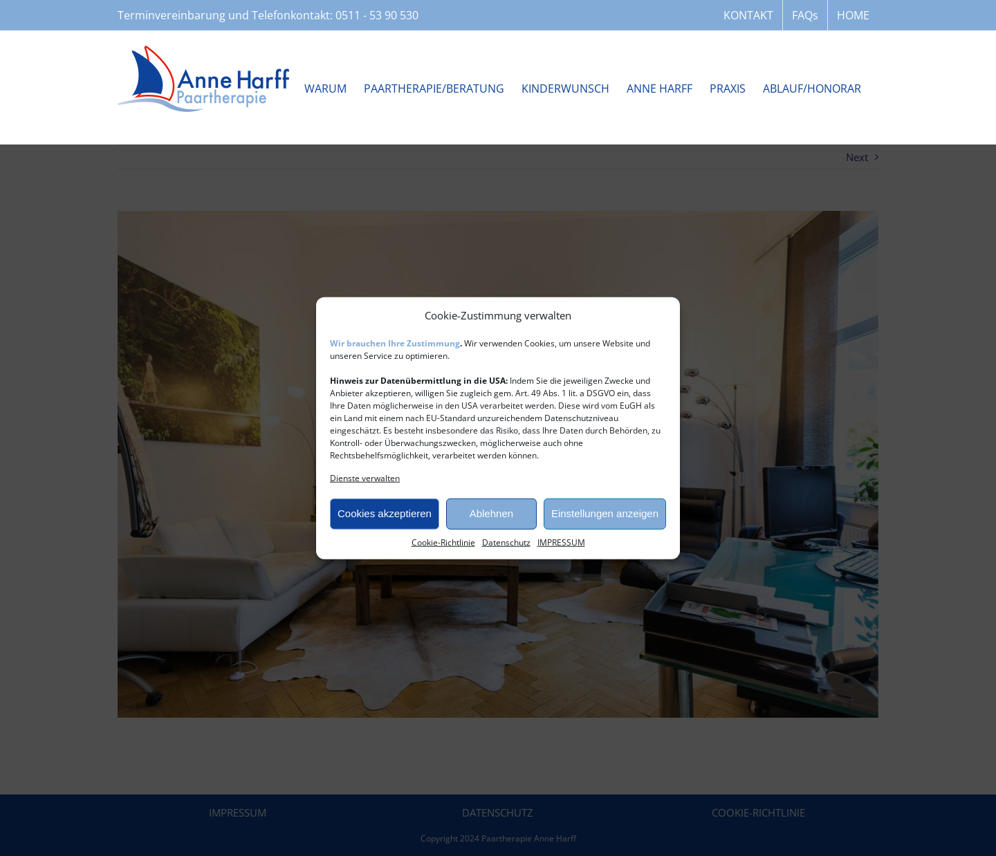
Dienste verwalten (365, 477)
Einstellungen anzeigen (604, 513)
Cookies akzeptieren (385, 513)
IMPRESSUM (561, 542)
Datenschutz (506, 542)
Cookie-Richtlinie (443, 542)
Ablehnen (491, 513)
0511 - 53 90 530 (376, 15)
